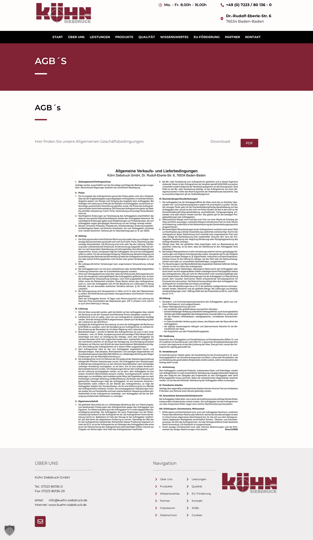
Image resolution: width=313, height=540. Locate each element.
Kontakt (253, 37)
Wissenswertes (174, 37)
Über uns (76, 37)
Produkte (124, 37)
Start (57, 37)
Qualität (146, 37)
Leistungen (100, 37)
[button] (9, 530)
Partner (232, 37)
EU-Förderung (207, 37)
